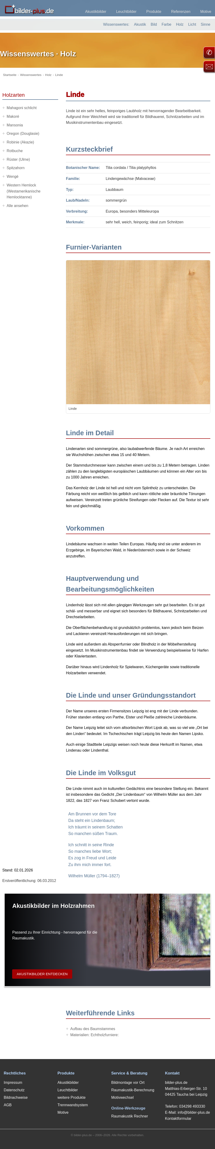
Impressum (13, 1083)
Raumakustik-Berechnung (132, 1090)
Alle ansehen (18, 206)
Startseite (9, 75)
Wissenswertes (30, 75)
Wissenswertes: (116, 24)
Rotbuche (15, 151)
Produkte (153, 12)
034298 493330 (192, 1106)
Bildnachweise (16, 1097)
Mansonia (15, 125)
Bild (154, 24)
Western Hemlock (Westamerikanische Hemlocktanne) (24, 191)
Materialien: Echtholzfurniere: (94, 1035)
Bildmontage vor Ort (127, 1083)
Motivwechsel (122, 1097)
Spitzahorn (16, 168)
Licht (192, 24)
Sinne (205, 24)
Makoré (13, 116)
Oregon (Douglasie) (23, 134)
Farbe (166, 24)
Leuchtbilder (126, 12)
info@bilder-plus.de (194, 1112)
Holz (179, 24)
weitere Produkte (71, 1097)
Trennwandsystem (72, 1105)
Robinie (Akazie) (20, 142)
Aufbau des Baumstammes (92, 1029)
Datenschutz (14, 1090)
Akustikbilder (95, 12)
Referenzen (180, 12)
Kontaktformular (178, 1118)
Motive (205, 12)
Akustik (140, 24)
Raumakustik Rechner (129, 1116)
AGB (8, 1105)
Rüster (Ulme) (18, 159)
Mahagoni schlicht (22, 108)
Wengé (12, 176)
